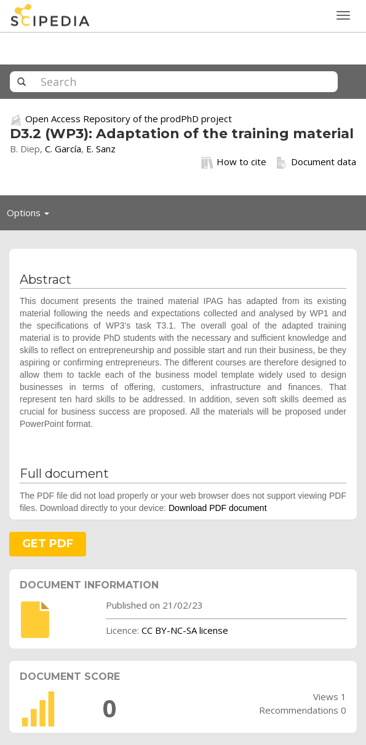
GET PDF (47, 543)
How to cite (233, 162)
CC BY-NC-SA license (184, 630)
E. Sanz (101, 148)
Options (31, 215)
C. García (63, 148)
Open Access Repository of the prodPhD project (128, 118)
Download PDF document (218, 508)
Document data (316, 162)
